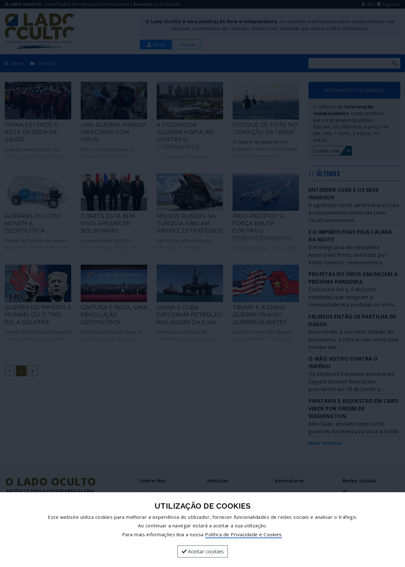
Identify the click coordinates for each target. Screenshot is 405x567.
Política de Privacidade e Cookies (243, 534)
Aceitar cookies (203, 551)
